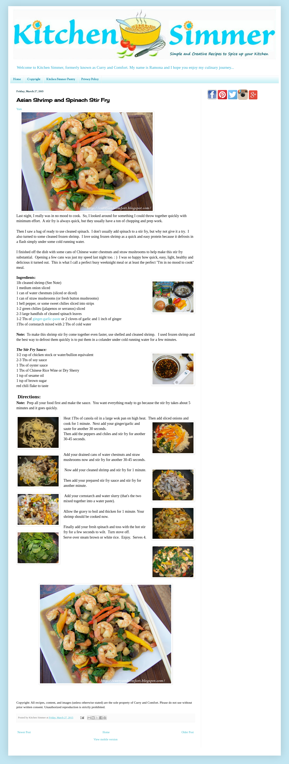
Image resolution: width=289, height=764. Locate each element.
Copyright (33, 79)
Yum (19, 109)
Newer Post (24, 732)
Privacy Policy (90, 79)
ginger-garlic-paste (46, 319)
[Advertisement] (240, 220)
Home (17, 79)
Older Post (188, 732)
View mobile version (106, 739)
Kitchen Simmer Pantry (60, 79)
